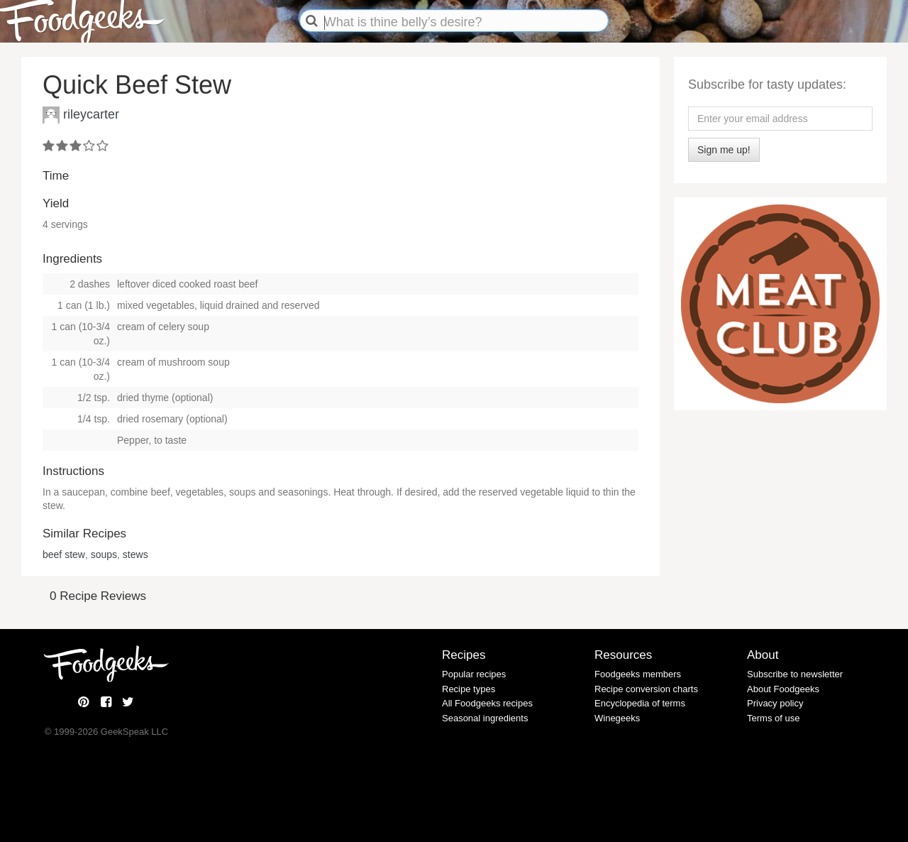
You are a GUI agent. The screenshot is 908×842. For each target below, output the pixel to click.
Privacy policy (775, 703)
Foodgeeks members (637, 674)
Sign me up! (724, 149)
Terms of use (773, 718)
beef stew (64, 554)
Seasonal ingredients (485, 718)
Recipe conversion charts (646, 689)
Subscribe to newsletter (795, 674)
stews (135, 554)
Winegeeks (617, 718)
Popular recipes (474, 674)
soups (104, 554)
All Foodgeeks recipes (487, 703)
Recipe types (468, 689)
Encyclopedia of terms (639, 703)
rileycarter (91, 113)
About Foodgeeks (783, 689)
